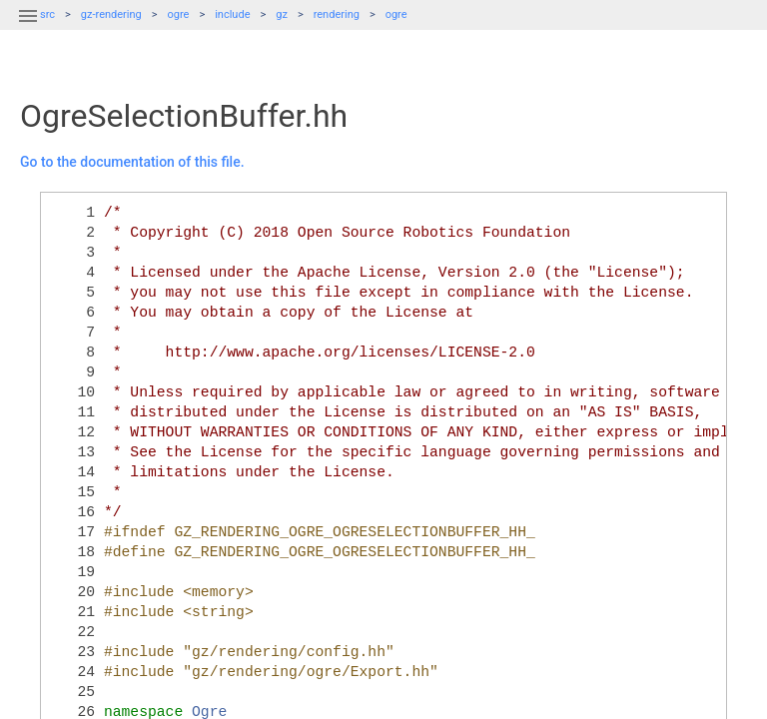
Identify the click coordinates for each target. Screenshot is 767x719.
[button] (28, 28)
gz (282, 14)
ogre (179, 14)
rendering (337, 14)
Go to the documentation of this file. (132, 162)
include (232, 14)
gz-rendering (111, 14)
